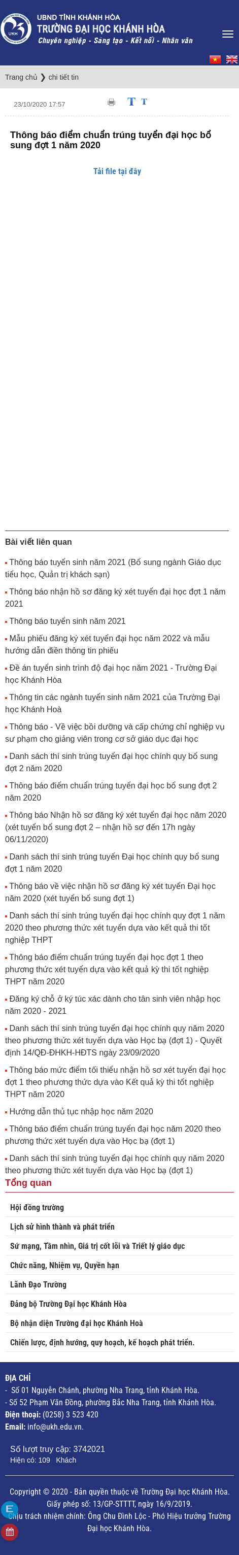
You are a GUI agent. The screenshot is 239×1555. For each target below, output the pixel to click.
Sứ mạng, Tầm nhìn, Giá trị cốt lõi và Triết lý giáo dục (97, 1246)
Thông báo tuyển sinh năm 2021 (67, 621)
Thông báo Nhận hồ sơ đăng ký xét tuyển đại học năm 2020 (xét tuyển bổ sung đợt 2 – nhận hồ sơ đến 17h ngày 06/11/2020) (115, 827)
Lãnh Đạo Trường (38, 1284)
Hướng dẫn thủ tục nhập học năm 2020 (81, 1111)
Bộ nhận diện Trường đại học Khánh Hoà (76, 1323)
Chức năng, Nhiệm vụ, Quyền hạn (64, 1265)
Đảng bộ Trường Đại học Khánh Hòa (68, 1304)
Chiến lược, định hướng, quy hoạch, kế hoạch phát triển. (102, 1342)
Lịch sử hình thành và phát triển (62, 1227)
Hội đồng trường (37, 1207)
